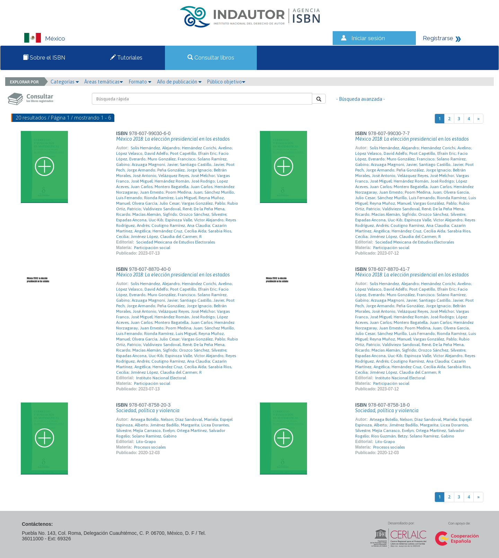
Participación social (152, 247)
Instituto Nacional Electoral (161, 377)
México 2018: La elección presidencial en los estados (173, 139)
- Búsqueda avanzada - (360, 99)
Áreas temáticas (103, 82)
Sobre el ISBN (44, 57)
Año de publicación (179, 82)
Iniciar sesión (368, 38)
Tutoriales (126, 57)
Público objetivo (226, 82)
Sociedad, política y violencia (148, 410)
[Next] (478, 119)
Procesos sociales (150, 447)
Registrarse (438, 38)
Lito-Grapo (146, 441)
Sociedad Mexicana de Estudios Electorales (175, 242)
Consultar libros (210, 57)
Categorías (65, 82)
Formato (140, 82)
